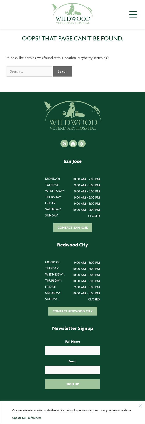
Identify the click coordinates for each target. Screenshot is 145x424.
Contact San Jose (73, 227)
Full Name (72, 341)
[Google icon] (64, 143)
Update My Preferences (26, 417)
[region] (72, 412)
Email (72, 361)
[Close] (140, 404)
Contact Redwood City (73, 311)
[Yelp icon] (82, 143)
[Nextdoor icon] (73, 143)
